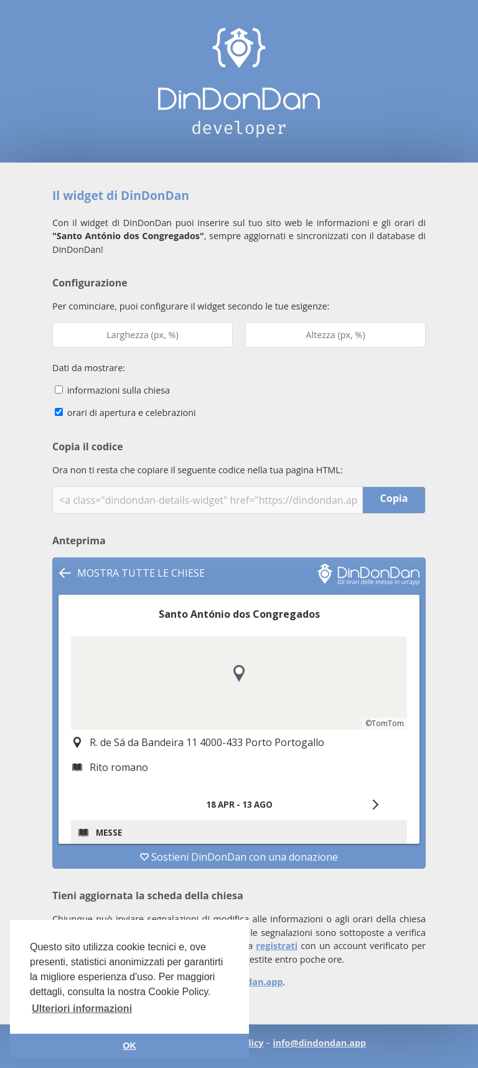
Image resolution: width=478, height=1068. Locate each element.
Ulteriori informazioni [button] (82, 1008)
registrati (277, 946)
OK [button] (129, 1046)
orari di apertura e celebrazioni (125, 412)
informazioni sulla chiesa (112, 390)
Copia (394, 498)
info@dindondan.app (319, 1043)
